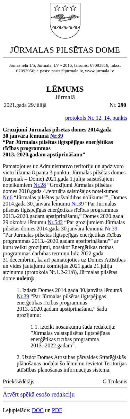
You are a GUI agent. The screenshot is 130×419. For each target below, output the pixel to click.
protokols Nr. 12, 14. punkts (96, 118)
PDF (57, 410)
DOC (38, 410)
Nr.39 (56, 136)
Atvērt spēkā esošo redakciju (39, 394)
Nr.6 (7, 197)
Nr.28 (39, 185)
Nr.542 (55, 222)
